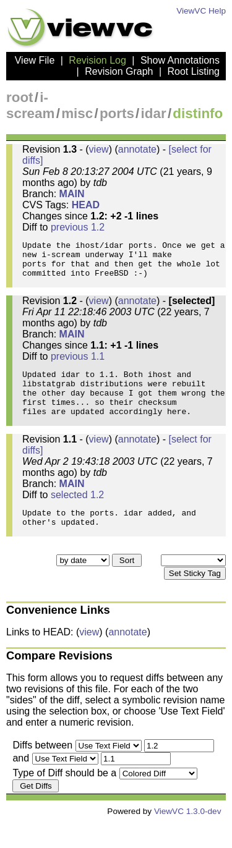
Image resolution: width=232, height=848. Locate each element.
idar (153, 113)
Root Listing (194, 71)
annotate (137, 149)
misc (77, 113)
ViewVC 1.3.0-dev (187, 837)
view (99, 149)
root (19, 97)
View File (35, 60)
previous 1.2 (78, 227)
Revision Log (97, 60)
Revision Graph (119, 71)
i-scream (30, 105)
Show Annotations (180, 60)
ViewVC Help (201, 10)
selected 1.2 (77, 515)
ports (117, 113)
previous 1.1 (78, 365)
